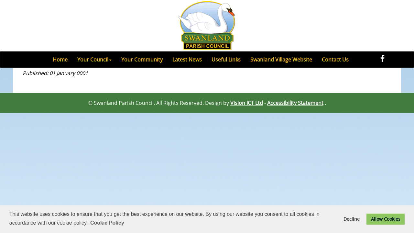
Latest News (187, 59)
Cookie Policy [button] (107, 223)
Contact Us (335, 59)
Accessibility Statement (295, 102)
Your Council (94, 59)
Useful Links (226, 59)
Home (60, 59)
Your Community (142, 59)
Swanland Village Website (281, 59)
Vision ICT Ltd (246, 102)
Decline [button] (351, 219)
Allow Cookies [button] (385, 219)
